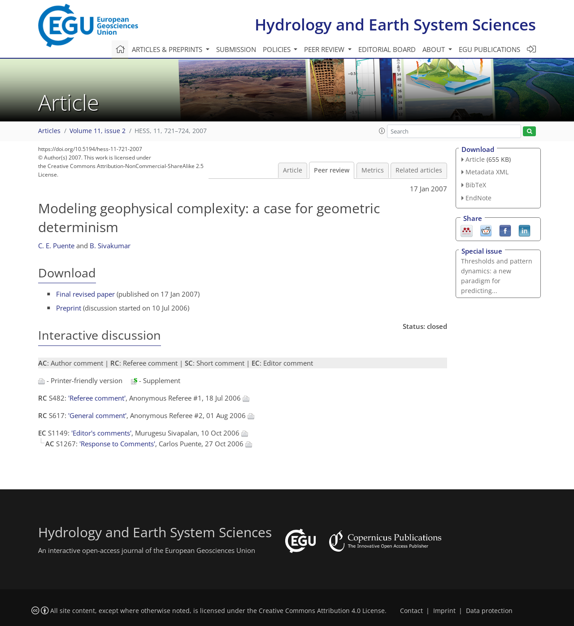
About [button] (434, 49)
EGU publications (489, 49)
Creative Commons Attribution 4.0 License (322, 611)
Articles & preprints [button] (168, 49)
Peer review (331, 170)
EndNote (478, 198)
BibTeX (475, 185)
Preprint (68, 307)
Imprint (444, 611)
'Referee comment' (97, 397)
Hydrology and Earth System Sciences (395, 24)
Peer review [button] (325, 49)
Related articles (419, 170)
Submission (236, 49)
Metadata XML (487, 172)
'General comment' (97, 415)
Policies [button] (277, 49)
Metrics (372, 170)
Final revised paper (85, 293)
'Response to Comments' (117, 443)
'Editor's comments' (101, 432)
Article (292, 170)
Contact (411, 611)
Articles (49, 131)
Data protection (489, 611)
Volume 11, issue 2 (98, 131)
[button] (382, 131)
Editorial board (387, 49)
